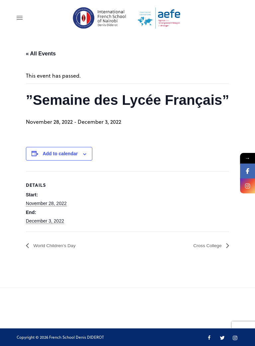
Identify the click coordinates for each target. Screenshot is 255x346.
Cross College (205, 245)
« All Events (41, 53)
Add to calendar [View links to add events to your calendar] (60, 153)
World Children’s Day (57, 245)
